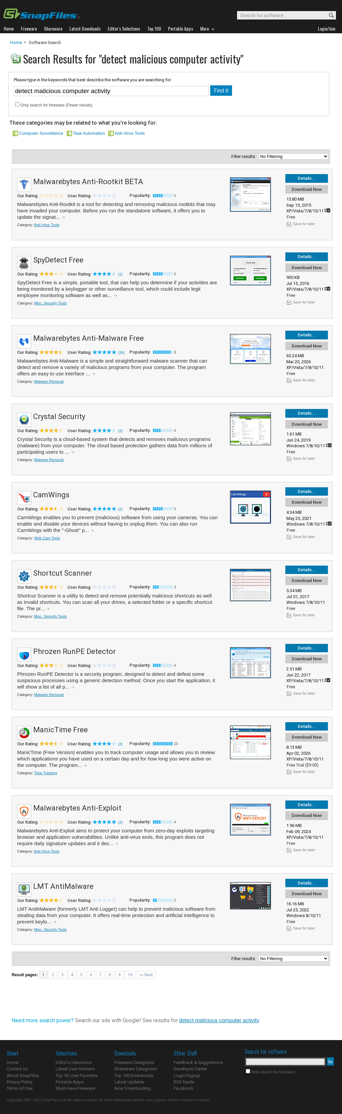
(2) (120, 431)
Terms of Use (20, 1088)
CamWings (51, 495)
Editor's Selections (74, 1062)
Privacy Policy (20, 1081)
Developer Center (190, 1068)
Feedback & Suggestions (198, 1062)
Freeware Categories (134, 1062)
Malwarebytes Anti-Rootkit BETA (88, 181)
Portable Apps (69, 1081)
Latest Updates (129, 1081)
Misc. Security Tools (50, 303)
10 (130, 975)
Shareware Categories (135, 1068)
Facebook (183, 1088)
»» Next (146, 975)
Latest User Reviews (75, 1068)
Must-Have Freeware (75, 1088)
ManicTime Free (60, 730)
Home (16, 42)
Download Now (307, 189)
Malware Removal (49, 381)
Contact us (17, 1068)
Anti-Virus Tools (130, 133)
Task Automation (89, 133)
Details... (307, 178)
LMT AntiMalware (63, 886)
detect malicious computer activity (219, 1020)
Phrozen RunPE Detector (74, 651)
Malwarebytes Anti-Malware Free (88, 338)
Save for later (304, 224)
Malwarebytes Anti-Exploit (77, 808)
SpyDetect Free (58, 260)
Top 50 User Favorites (77, 1075)
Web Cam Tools (47, 538)
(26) (121, 352)
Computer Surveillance (41, 133)
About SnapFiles (23, 1075)
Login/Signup (187, 1075)
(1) (120, 274)
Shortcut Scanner (62, 573)
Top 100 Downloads (133, 1075)
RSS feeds (184, 1081)
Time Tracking (45, 773)
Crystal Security (59, 416)
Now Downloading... (134, 1088)
